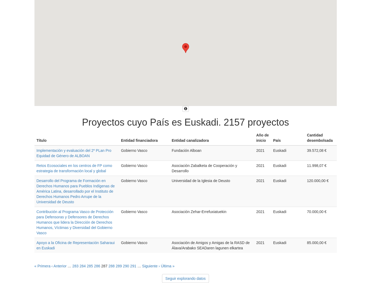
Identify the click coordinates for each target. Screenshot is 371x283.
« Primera (42, 266)
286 (97, 266)
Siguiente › (151, 266)
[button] (185, 48)
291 (133, 266)
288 (111, 266)
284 (83, 266)
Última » (167, 266)
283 (75, 266)
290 (126, 266)
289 (119, 266)
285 (90, 266)
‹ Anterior (59, 266)
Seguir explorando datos (185, 278)
